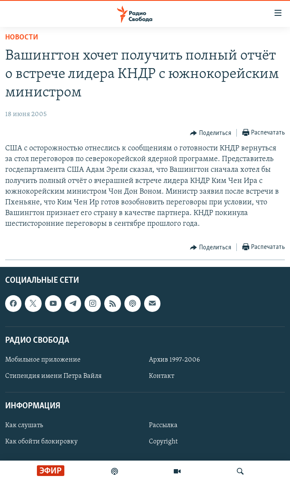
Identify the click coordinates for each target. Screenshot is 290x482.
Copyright (163, 441)
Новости (21, 37)
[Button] (210, 133)
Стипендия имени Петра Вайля (53, 376)
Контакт (161, 376)
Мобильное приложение (43, 359)
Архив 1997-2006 (174, 359)
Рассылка (163, 425)
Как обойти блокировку (41, 441)
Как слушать (24, 425)
